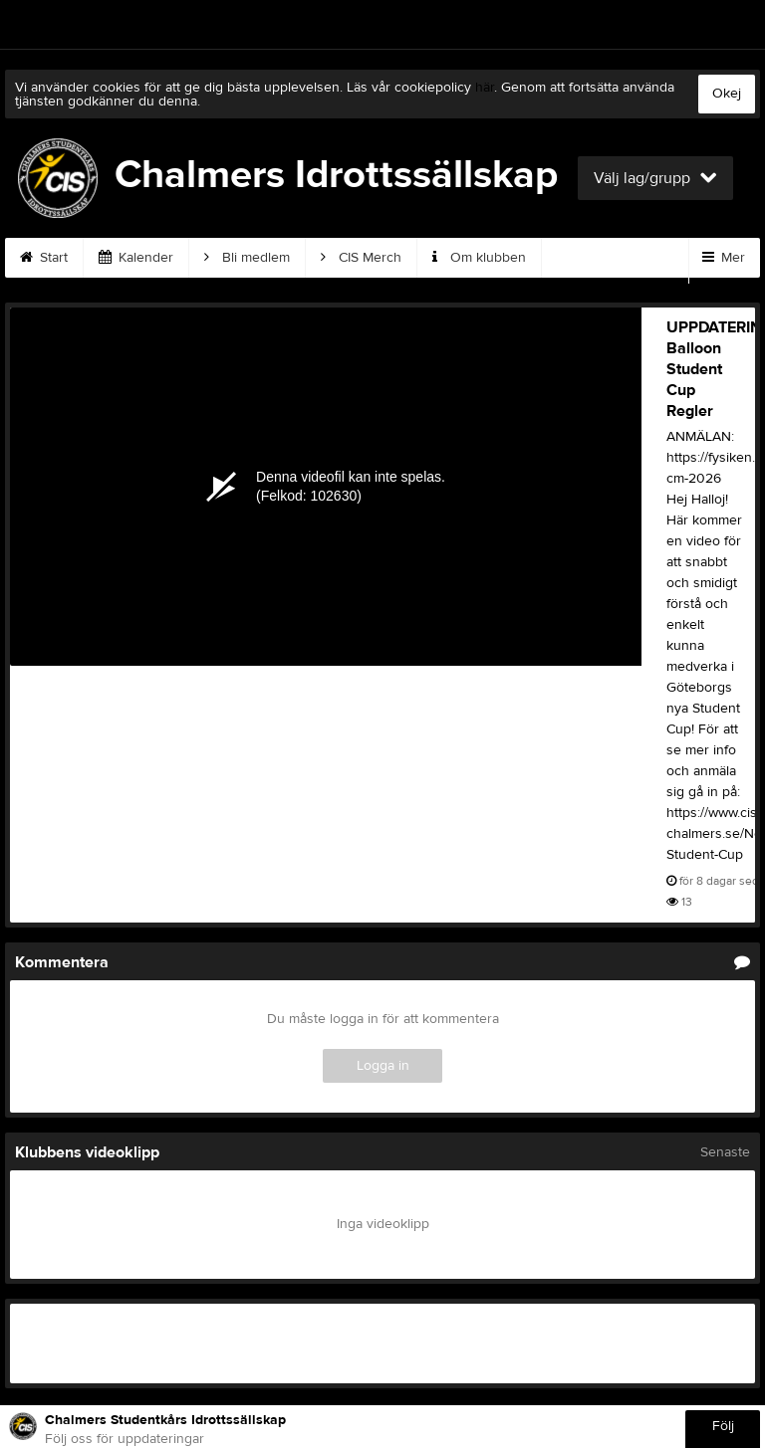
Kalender (136, 258)
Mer (723, 258)
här (484, 88)
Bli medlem (247, 258)
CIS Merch (361, 258)
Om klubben (479, 258)
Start (44, 258)
